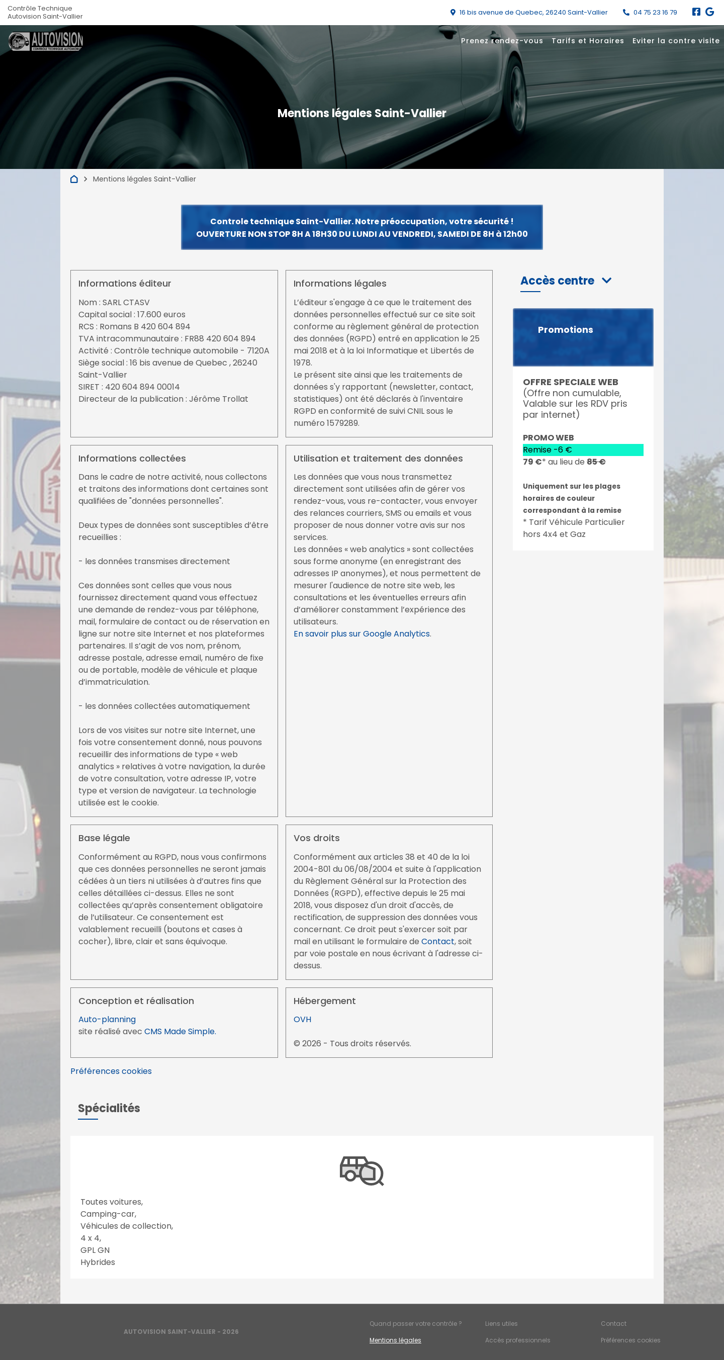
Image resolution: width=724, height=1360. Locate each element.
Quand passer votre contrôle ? (416, 1323)
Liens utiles (501, 1323)
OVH (302, 1019)
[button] (565, 281)
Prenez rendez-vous (502, 41)
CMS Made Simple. (180, 1031)
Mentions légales (395, 1340)
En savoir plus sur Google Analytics (362, 634)
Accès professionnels (518, 1340)
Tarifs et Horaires (588, 41)
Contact (438, 941)
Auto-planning (107, 1019)
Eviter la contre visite (676, 41)
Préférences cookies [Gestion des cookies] (631, 1340)
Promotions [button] (565, 330)
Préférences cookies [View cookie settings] (111, 1071)
